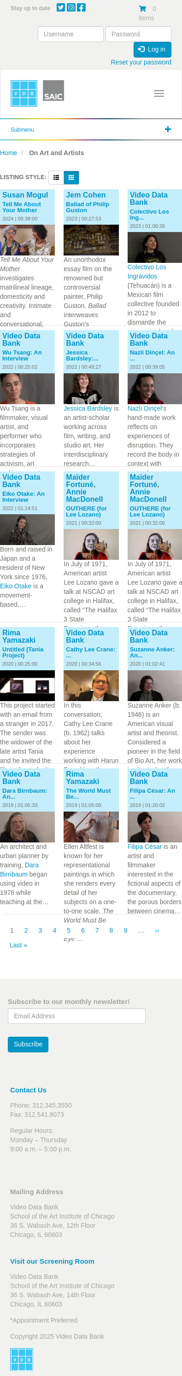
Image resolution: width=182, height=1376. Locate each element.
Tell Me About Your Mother (21, 207)
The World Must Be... (88, 793)
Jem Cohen (86, 195)
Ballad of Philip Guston (87, 207)
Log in (151, 49)
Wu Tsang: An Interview (22, 355)
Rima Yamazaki (18, 636)
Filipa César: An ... (152, 793)
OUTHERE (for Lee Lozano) (86, 511)
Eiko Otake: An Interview (23, 496)
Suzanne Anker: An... (152, 652)
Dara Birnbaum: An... (24, 793)
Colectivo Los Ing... (149, 214)
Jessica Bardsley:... (82, 355)
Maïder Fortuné (80, 480)
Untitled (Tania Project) (22, 652)
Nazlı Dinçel (145, 408)
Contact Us (28, 1090)
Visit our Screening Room (52, 1261)
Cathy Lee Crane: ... (90, 652)
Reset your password (141, 62)
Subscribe (28, 1044)
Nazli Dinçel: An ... (152, 355)
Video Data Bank (149, 198)
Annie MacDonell (84, 495)
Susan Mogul (25, 195)
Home (8, 153)
